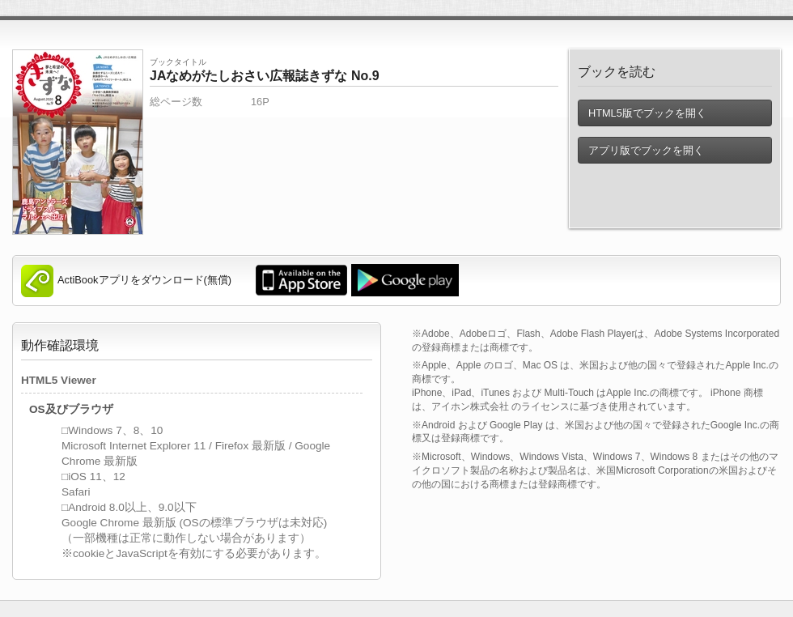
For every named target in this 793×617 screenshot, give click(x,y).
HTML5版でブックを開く (647, 113)
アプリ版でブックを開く (646, 150)
